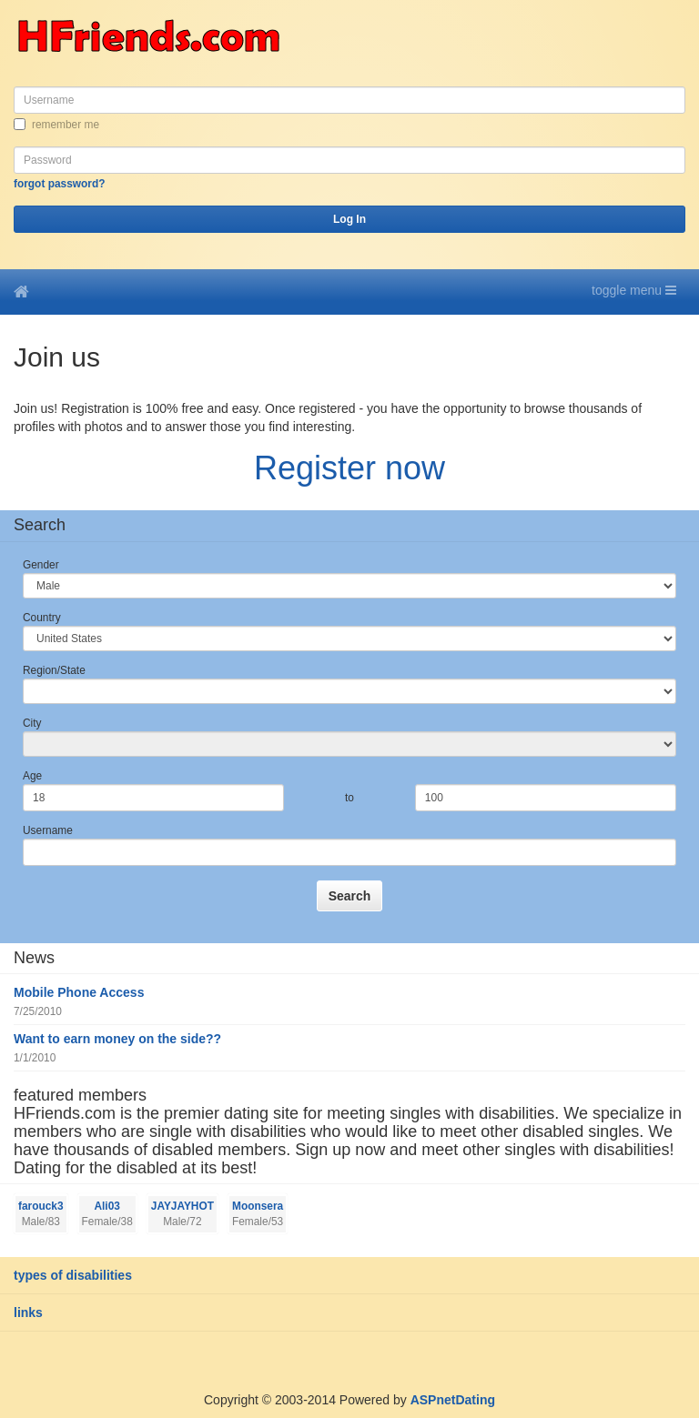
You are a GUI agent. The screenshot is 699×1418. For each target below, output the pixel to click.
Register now (349, 468)
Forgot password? (59, 183)
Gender (41, 564)
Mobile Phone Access (79, 992)
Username (48, 830)
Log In (349, 219)
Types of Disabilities (73, 1275)
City (32, 723)
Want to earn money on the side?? (117, 1038)
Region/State (54, 670)
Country (42, 617)
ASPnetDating (452, 1400)
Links (28, 1312)
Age (32, 775)
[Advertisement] (213, 1359)
